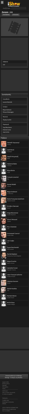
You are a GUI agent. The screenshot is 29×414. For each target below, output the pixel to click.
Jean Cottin (6, 132)
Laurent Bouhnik (7, 102)
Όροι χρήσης (5, 387)
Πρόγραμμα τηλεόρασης (8, 402)
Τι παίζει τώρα (5, 400)
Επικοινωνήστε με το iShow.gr (13, 375)
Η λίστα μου (5, 391)
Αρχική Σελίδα (5, 382)
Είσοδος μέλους (6, 383)
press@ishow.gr (12, 409)
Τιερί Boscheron (7, 127)
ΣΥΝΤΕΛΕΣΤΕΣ (15, 14)
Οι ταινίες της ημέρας (7, 394)
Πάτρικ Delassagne (8, 112)
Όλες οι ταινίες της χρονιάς (8, 392)
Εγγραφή (4, 385)
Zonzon (5, 12)
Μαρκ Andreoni (7, 110)
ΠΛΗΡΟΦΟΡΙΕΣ (6, 14)
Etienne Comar (7, 130)
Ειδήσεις (4, 403)
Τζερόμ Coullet (7, 120)
